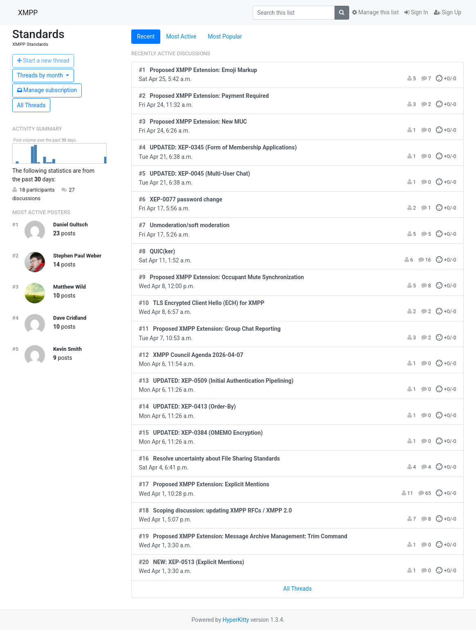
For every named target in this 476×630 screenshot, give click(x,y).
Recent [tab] (146, 36)
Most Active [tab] (181, 36)
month (41, 75)
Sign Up (447, 12)
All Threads (31, 105)
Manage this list (375, 12)
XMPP (28, 13)
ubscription (47, 90)
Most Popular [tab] (225, 36)
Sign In (416, 12)
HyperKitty (235, 619)
